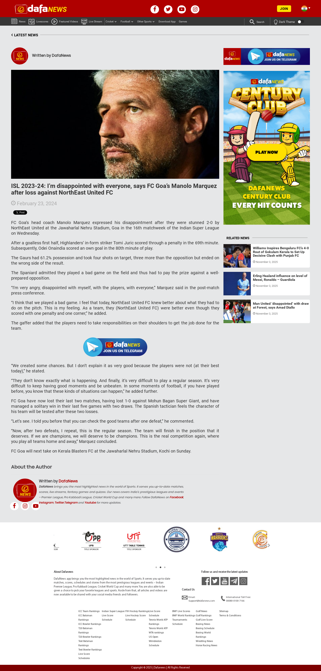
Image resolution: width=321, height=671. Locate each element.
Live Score (84, 654)
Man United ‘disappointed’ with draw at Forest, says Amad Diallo (281, 305)
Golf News (201, 611)
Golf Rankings (203, 615)
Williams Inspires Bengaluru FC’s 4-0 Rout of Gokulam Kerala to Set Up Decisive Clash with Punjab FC (281, 252)
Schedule (107, 620)
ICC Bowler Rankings (89, 624)
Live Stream (91, 21)
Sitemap (223, 611)
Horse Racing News (206, 645)
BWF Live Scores (181, 611)
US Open (153, 637)
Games (183, 21)
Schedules (84, 658)
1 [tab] (156, 567)
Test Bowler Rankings (90, 650)
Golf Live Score (204, 620)
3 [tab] (165, 567)
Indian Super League (113, 611)
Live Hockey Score (135, 615)
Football (125, 21)
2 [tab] (160, 567)
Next (269, 545)
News (18, 21)
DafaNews (68, 481)
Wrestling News (204, 641)
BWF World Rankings (183, 615)
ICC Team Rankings (88, 611)
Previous (51, 545)
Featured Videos (64, 21)
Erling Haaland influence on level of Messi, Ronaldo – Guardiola (280, 278)
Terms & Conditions (230, 615)
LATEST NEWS (24, 35)
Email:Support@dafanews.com (198, 599)
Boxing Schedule (205, 628)
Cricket (110, 21)
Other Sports (144, 21)
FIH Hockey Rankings (137, 611)
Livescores (38, 21)
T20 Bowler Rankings (89, 637)
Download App (167, 21)
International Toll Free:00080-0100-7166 (236, 599)
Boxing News (203, 624)
